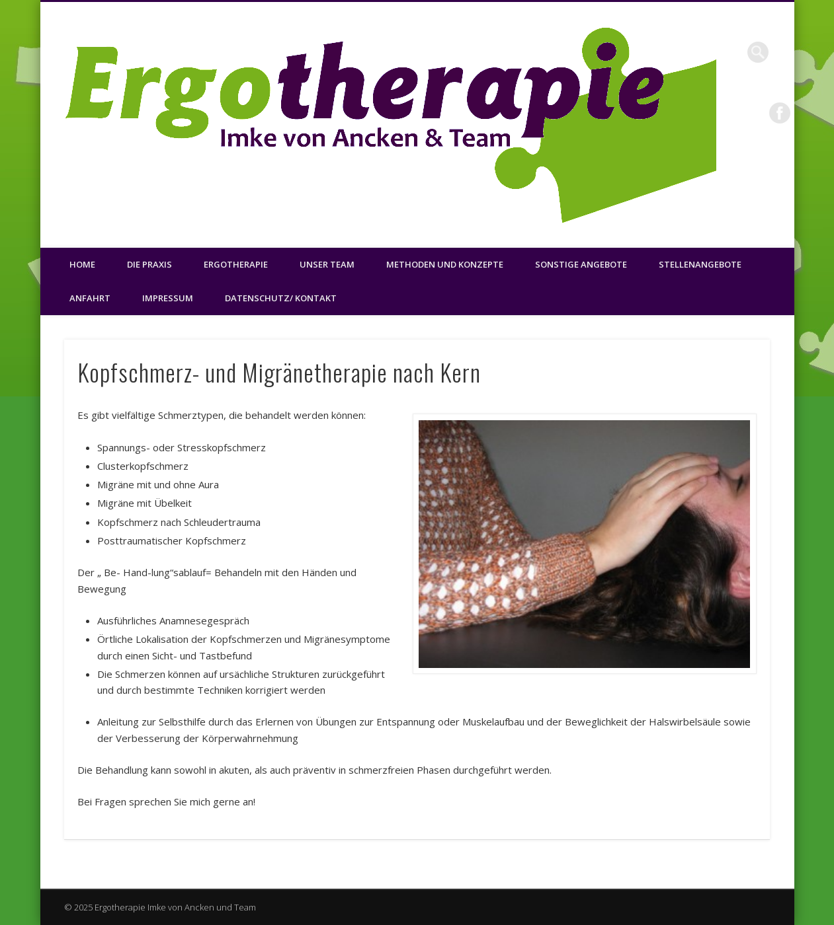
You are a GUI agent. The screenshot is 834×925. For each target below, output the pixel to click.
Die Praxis (149, 264)
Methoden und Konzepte (444, 264)
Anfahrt (89, 298)
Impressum (167, 298)
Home (82, 264)
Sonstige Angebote (581, 264)
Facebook (779, 113)
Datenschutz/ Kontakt (281, 298)
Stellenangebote (700, 264)
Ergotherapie (236, 264)
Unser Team (327, 264)
